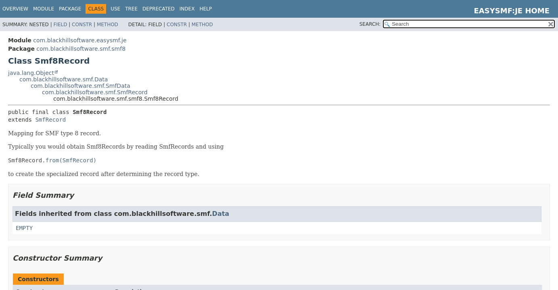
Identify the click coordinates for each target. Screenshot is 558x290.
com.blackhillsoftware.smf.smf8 (80, 49)
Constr (82, 24)
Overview (15, 9)
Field (60, 24)
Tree (131, 9)
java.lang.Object (31, 73)
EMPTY (24, 228)
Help (205, 9)
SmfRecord (50, 119)
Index (187, 9)
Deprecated (158, 9)
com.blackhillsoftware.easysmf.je (79, 40)
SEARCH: (370, 24)
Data (221, 214)
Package (70, 9)
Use (115, 9)
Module (43, 9)
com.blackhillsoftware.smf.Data (63, 79)
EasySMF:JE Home (512, 10)
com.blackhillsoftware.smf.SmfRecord (95, 92)
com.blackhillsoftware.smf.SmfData (80, 86)
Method (107, 24)
